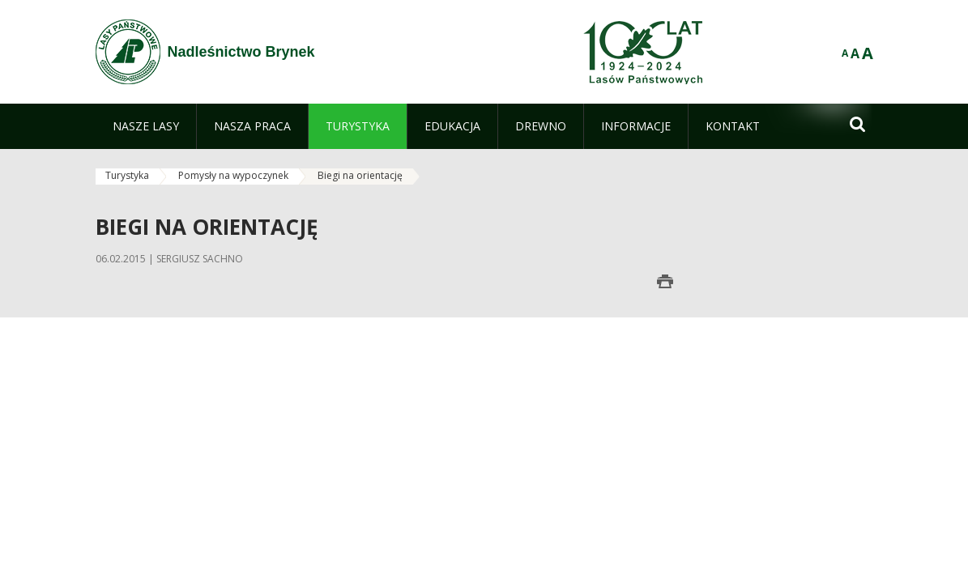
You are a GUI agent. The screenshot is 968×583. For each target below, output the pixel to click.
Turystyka (127, 175)
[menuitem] (146, 126)
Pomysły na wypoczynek (233, 175)
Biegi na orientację (360, 175)
